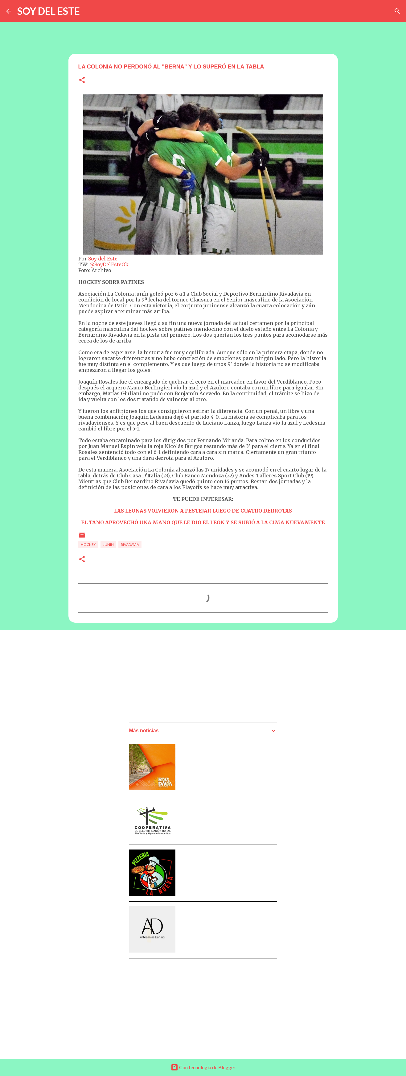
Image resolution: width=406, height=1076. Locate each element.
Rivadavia (130, 544)
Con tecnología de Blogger (203, 1067)
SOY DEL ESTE (48, 11)
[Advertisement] (175, 678)
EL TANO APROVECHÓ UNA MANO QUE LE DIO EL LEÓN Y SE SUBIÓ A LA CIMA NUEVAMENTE (203, 522)
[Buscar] (397, 11)
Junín (108, 544)
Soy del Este (102, 258)
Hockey (88, 544)
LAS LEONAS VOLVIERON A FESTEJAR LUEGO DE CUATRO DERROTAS (203, 511)
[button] (82, 80)
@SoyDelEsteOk (109, 264)
